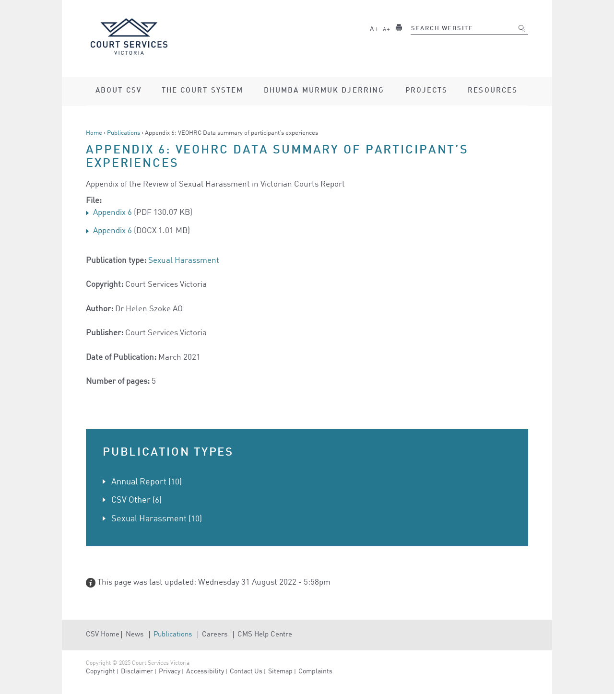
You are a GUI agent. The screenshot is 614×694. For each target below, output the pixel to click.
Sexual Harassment (183, 261)
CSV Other (131, 500)
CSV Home (102, 634)
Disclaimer (137, 671)
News (134, 634)
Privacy (169, 671)
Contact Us (246, 671)
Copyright (100, 671)
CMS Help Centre (264, 634)
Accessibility (205, 671)
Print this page (398, 27)
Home (94, 133)
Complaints (315, 671)
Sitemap (280, 671)
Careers (214, 634)
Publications (123, 133)
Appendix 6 (112, 213)
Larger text (374, 27)
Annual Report (138, 482)
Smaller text (386, 27)
